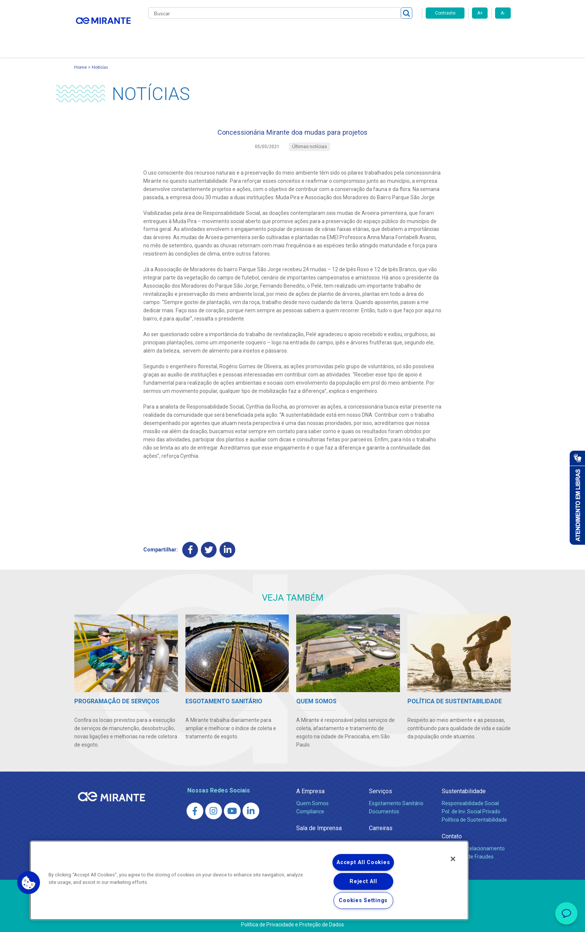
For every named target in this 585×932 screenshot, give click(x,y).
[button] (29, 883)
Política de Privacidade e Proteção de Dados (292, 921)
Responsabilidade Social (470, 800)
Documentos (384, 808)
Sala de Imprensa (319, 824)
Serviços (380, 787)
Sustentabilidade (464, 787)
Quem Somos (312, 800)
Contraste (445, 13)
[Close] (453, 859)
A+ (480, 13)
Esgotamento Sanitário (396, 800)
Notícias (100, 58)
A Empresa (310, 787)
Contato (400, 34)
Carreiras (322, 34)
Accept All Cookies (363, 862)
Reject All (363, 881)
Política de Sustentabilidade (474, 816)
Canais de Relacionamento (473, 845)
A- (503, 13)
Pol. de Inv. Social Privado (471, 808)
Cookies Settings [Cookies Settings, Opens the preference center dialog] (363, 900)
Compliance (310, 808)
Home (80, 58)
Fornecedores (361, 34)
